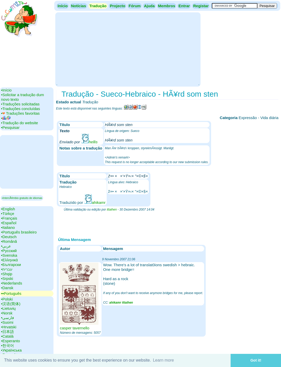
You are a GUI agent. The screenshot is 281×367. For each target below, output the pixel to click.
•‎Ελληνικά (9, 260)
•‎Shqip (6, 274)
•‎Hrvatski (8, 327)
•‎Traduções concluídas (20, 108)
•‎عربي (6, 246)
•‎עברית (6, 269)
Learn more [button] (163, 360)
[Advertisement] (127, 49)
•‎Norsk (6, 313)
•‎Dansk (7, 288)
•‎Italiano (8, 227)
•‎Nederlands (11, 283)
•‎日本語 (7, 331)
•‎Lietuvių (8, 308)
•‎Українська (11, 350)
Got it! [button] (255, 360)
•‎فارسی (7, 317)
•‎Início (6, 90)
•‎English (8, 209)
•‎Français (9, 218)
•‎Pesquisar (10, 127)
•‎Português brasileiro (19, 232)
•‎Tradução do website (19, 123)
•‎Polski (7, 299)
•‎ (6, 118)
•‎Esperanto (10, 341)
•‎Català (7, 336)
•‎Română (9, 241)
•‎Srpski (7, 278)
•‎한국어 (7, 345)
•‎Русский (9, 250)
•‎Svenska (9, 255)
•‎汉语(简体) (10, 304)
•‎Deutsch (8, 237)
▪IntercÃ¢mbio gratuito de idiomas (22, 197)
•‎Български (11, 264)
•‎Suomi (7, 322)
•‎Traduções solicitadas (20, 104)
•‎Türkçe (7, 213)
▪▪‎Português (11, 293)
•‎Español (8, 223)
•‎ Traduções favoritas (20, 113)
